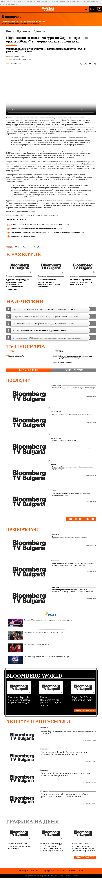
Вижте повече (85, 710)
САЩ (15, 247)
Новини (53, 464)
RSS (81, 871)
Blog (85, 1)
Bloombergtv (19, 1)
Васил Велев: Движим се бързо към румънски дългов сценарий (68, 732)
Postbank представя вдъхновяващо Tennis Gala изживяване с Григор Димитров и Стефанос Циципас (72, 591)
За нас (60, 871)
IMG (3, 1)
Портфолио (48, 871)
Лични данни (54, 876)
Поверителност (44, 876)
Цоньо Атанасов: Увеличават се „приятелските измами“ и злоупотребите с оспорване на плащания (73, 564)
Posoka (93, 1)
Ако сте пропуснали (38, 721)
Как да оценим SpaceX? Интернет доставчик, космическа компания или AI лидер (64, 753)
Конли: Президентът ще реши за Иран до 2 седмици (72, 414)
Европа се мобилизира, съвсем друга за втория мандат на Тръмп (36, 228)
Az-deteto (79, 1)
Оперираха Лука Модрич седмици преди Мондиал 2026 (35, 635)
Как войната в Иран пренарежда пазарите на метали (19, 845)
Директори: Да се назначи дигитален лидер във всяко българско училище (65, 774)
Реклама (35, 871)
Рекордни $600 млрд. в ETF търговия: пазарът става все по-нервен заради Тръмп (51, 847)
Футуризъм (44, 791)
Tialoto (38, 1)
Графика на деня (32, 821)
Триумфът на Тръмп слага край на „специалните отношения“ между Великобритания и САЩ (47, 232)
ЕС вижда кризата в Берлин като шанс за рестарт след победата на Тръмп (40, 225)
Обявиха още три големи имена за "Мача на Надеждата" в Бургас (39, 660)
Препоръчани (23, 529)
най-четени (25, 301)
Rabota (74, 1)
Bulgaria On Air (28, 1)
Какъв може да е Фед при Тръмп (23, 236)
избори (35, 247)
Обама (30, 247)
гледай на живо (28, 370)
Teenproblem (54, 1)
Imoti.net (69, 1)
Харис (25, 247)
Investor (9, 1)
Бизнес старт (44, 749)
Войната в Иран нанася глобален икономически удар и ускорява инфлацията (83, 847)
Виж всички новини (81, 519)
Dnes (13, 1)
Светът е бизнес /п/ (15, 356)
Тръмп (20, 247)
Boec (97, 1)
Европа (40, 247)
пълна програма (73, 370)
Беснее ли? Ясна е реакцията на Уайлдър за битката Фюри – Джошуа (40, 623)
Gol (35, 1)
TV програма (25, 346)
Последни (18, 380)
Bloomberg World (56, 385)
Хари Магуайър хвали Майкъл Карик (29, 647)
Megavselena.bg (12, 4)
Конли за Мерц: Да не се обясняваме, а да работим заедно (74, 388)
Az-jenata (44, 1)
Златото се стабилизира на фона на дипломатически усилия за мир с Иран (72, 494)
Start (88, 1)
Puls (49, 1)
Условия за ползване (31, 876)
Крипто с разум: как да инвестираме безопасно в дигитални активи (70, 538)
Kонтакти (71, 871)
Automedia (62, 1)
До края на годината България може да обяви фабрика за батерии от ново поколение (64, 795)
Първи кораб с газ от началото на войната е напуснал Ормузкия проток (72, 468)
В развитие (23, 254)
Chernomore (3, 4)
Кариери (23, 871)
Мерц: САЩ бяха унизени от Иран (65, 441)
